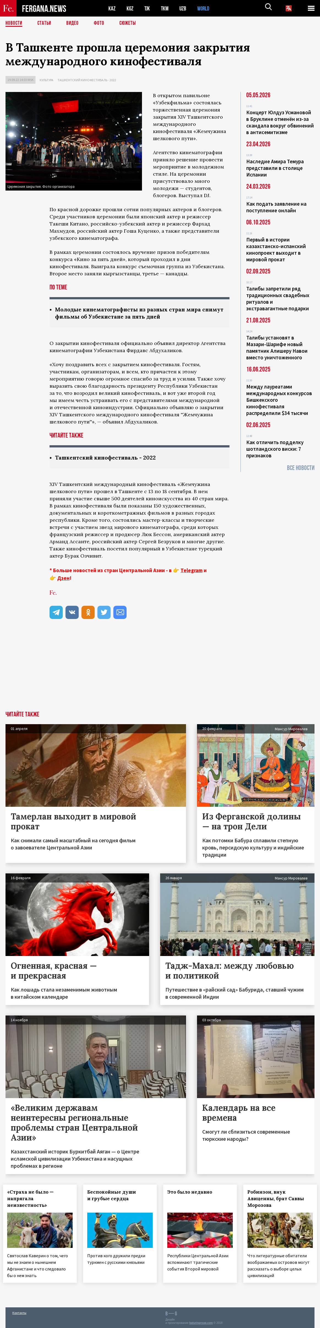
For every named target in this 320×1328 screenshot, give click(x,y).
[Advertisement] (160, 670)
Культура (46, 80)
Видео (74, 23)
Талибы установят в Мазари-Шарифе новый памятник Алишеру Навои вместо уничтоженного (277, 347)
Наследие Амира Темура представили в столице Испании (275, 168)
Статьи (45, 23)
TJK (148, 8)
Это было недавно (192, 1193)
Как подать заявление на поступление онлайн (276, 207)
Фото (101, 23)
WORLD (205, 8)
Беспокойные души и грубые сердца (114, 1196)
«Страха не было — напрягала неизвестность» (33, 1199)
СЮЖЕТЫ (131, 23)
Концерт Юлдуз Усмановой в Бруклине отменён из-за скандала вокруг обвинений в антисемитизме (280, 122)
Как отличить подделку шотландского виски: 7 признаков (274, 449)
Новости (14, 23)
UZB (184, 8)
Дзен (63, 578)
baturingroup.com (201, 1322)
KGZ (130, 8)
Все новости (300, 468)
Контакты (19, 1312)
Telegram (191, 571)
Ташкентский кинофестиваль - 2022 (87, 80)
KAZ (112, 8)
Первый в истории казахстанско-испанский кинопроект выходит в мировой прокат (276, 249)
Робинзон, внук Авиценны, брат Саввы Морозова (278, 1199)
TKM (166, 8)
